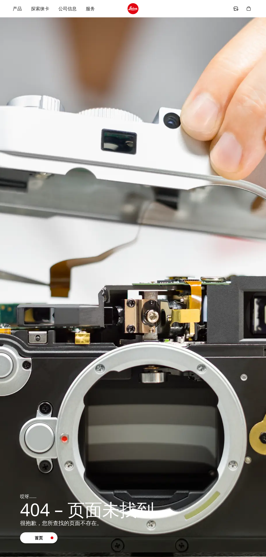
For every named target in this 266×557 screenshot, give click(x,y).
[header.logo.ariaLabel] (133, 8)
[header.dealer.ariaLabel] (235, 8)
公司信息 (67, 8)
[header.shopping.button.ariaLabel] (248, 8)
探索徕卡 (40, 8)
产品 (17, 8)
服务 (90, 8)
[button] (38, 537)
